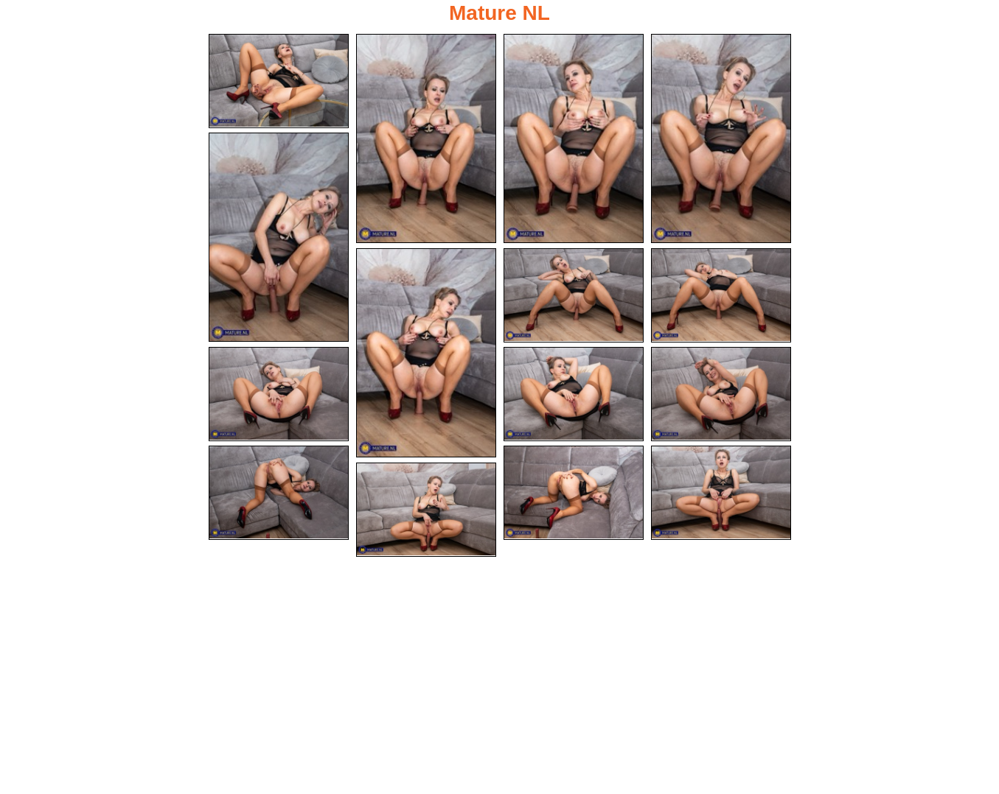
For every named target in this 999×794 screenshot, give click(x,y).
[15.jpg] (426, 510)
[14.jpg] (721, 493)
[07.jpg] (574, 295)
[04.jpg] (721, 138)
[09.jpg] (279, 394)
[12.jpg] (279, 493)
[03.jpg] (574, 138)
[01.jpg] (279, 81)
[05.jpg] (279, 237)
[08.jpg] (721, 295)
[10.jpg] (574, 394)
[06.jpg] (426, 352)
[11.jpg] (721, 394)
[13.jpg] (574, 493)
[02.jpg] (426, 138)
